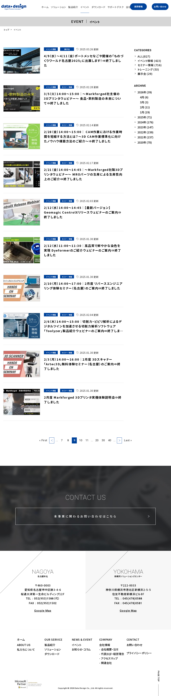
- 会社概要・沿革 (109, 649)
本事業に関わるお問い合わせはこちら (85, 516)
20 (97, 440)
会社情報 (104, 645)
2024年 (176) (145, 122)
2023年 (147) (145, 127)
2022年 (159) (145, 132)
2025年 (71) (144, 117)
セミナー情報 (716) (150, 65)
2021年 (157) (145, 137)
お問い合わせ (160, 7)
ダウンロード (51, 654)
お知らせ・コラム (81, 649)
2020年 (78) (144, 142)
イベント (76, 645)
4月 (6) (144, 97)
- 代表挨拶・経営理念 (111, 654)
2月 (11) (145, 107)
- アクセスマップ (108, 658)
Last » (128, 440)
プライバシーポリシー (139, 653)
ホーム (21, 639)
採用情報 (138, 7)
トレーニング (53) (148, 69)
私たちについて (26, 649)
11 (87, 440)
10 (80, 440)
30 (103, 440)
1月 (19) (145, 112)
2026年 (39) (144, 92)
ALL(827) (144, 56)
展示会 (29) (145, 74)
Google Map (42, 610)
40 (109, 440)
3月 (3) (144, 102)
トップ (6, 29)
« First (43, 440)
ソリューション (52, 649)
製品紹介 (49, 645)
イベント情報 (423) (149, 61)
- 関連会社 (105, 663)
